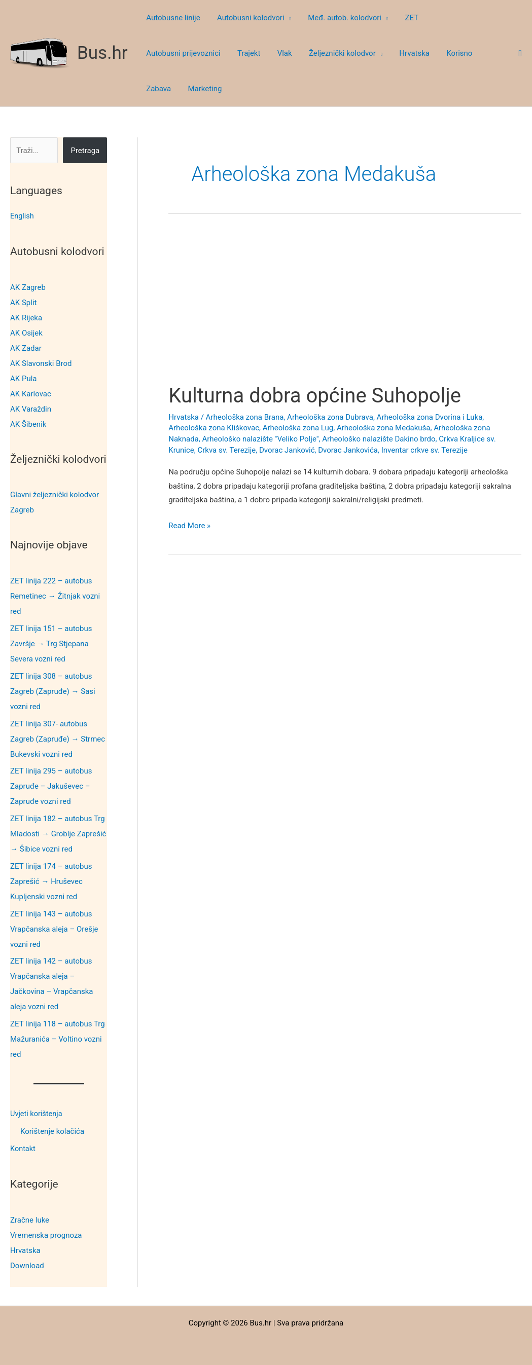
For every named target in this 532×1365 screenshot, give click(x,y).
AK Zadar (26, 347)
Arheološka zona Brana (245, 417)
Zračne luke (29, 1218)
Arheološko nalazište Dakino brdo (378, 439)
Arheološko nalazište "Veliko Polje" (260, 439)
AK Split (23, 302)
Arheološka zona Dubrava (330, 417)
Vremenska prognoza (46, 1233)
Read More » (189, 526)
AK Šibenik (28, 423)
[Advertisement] (344, 308)
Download (27, 1263)
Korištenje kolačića (52, 1130)
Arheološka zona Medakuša (384, 427)
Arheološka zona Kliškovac (213, 427)
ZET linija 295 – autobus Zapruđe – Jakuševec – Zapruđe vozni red (51, 785)
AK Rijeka (26, 317)
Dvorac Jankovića (348, 450)
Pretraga (84, 150)
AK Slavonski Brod (41, 362)
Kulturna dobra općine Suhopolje (314, 396)
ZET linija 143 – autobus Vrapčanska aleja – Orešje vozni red (54, 928)
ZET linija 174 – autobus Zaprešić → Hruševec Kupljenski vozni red (51, 881)
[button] (285, 17)
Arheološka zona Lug (298, 427)
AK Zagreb (28, 286)
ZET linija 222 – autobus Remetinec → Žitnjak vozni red (55, 595)
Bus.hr (102, 53)
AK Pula (23, 378)
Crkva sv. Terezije (226, 450)
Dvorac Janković (287, 450)
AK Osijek (26, 332)
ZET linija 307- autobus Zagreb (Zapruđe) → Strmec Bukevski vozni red (57, 738)
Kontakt (23, 1147)
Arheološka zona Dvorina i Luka (430, 417)
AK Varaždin (30, 408)
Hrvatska (25, 1248)
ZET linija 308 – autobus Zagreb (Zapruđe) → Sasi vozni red (52, 691)
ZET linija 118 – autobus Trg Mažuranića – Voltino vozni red (57, 1038)
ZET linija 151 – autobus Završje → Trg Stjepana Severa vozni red (51, 643)
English (22, 215)
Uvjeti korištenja (37, 1113)
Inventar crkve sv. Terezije (424, 450)
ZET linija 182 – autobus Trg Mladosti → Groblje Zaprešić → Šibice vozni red (58, 833)
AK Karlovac (30, 393)
